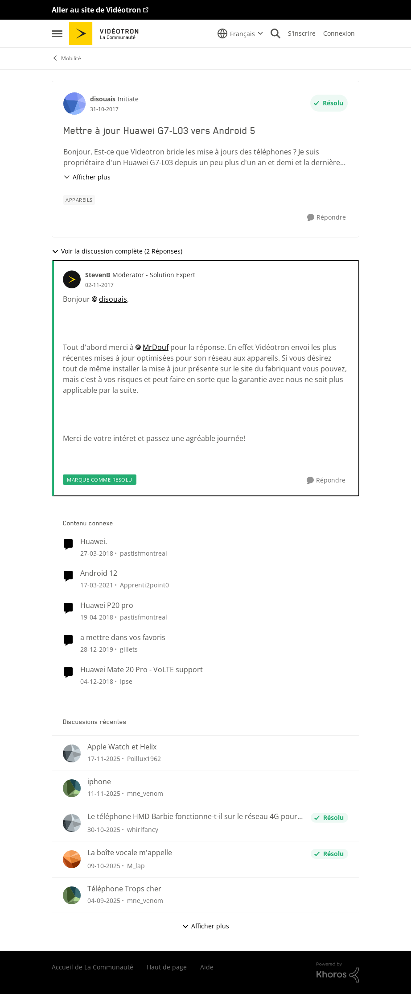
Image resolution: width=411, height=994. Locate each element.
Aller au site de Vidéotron (96, 10)
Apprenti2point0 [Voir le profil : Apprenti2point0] (144, 585)
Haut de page (167, 967)
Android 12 (98, 573)
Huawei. (93, 541)
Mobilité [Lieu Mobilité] (66, 58)
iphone (99, 781)
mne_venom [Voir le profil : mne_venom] (145, 793)
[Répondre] (326, 218)
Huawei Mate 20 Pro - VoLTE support (141, 669)
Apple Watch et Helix (121, 747)
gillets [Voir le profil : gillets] (129, 649)
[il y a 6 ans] (96, 585)
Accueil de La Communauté (92, 967)
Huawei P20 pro (106, 605)
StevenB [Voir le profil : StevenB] (97, 274)
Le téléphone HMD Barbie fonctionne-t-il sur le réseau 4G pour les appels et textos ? (192, 816)
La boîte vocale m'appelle (129, 852)
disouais (113, 299)
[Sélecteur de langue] (240, 33)
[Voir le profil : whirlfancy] (72, 823)
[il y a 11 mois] (103, 900)
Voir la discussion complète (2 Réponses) (117, 251)
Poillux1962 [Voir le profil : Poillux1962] (144, 758)
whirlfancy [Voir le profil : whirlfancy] (142, 829)
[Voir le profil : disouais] (74, 103)
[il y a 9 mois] (103, 793)
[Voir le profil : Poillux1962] (72, 753)
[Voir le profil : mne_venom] (72, 788)
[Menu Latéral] (57, 33)
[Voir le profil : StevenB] (72, 279)
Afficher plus (87, 177)
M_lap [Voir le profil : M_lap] (136, 865)
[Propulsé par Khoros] (337, 972)
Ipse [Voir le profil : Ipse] (126, 681)
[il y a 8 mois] (103, 758)
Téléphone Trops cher (124, 889)
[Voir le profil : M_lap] (72, 859)
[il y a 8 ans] (96, 681)
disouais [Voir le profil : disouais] (102, 99)
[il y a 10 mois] (103, 865)
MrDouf (156, 347)
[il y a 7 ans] (96, 649)
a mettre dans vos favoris (122, 637)
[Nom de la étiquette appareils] (79, 200)
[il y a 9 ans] (96, 552)
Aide (207, 967)
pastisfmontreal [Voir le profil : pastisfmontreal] (143, 553)
